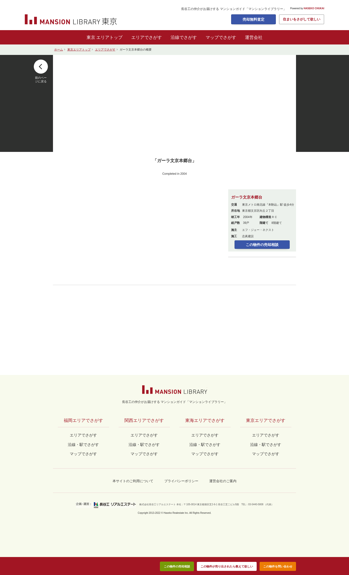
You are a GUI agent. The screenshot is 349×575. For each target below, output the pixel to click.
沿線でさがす (184, 37)
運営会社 (253, 37)
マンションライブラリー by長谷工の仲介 (174, 389)
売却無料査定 (253, 19)
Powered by (307, 8)
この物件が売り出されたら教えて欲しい (227, 566)
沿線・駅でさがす (265, 445)
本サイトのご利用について (133, 481)
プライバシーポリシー (181, 481)
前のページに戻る (41, 79)
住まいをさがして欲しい (301, 19)
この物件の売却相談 (262, 245)
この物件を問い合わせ (277, 566)
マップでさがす (221, 37)
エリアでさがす (146, 37)
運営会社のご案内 (222, 481)
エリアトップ (109, 37)
